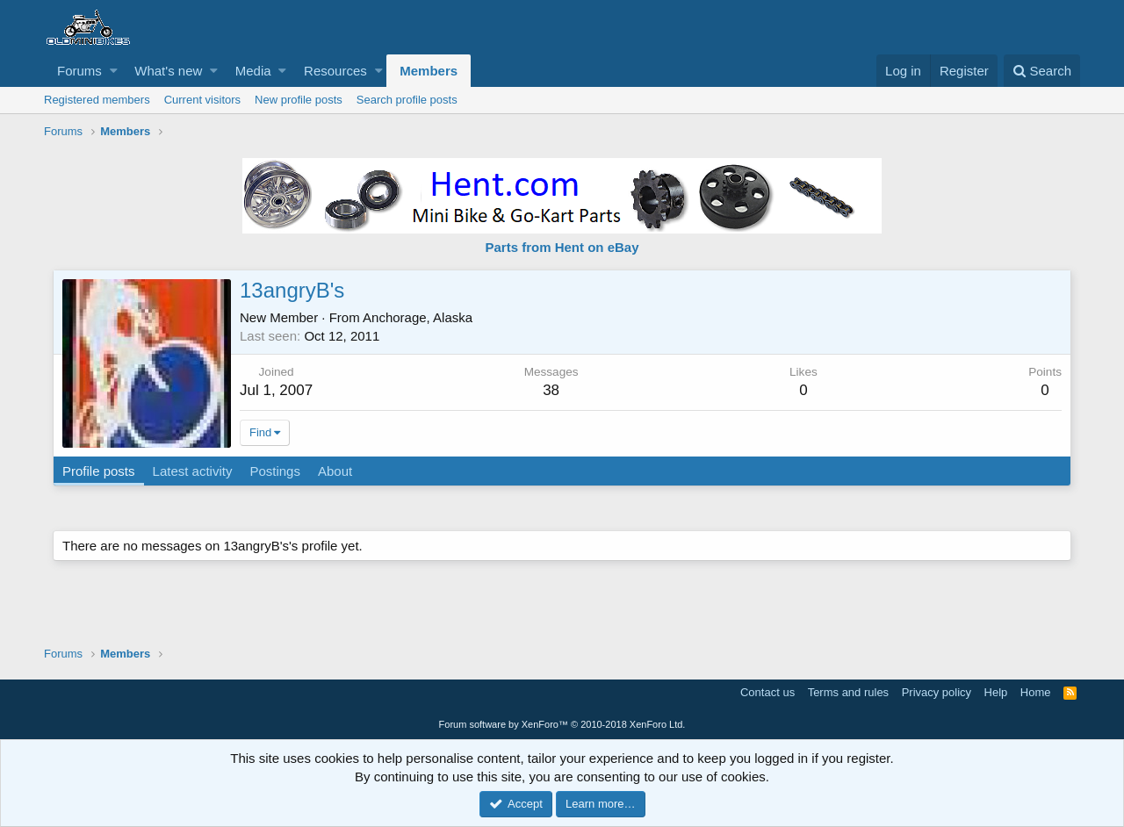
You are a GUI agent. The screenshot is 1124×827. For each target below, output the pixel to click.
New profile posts (298, 99)
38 (551, 390)
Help (996, 692)
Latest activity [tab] (193, 471)
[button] (113, 70)
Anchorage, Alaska (417, 317)
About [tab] (335, 471)
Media (253, 70)
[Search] (1042, 70)
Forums (79, 70)
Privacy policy (936, 692)
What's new (168, 70)
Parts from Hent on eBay (561, 247)
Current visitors (202, 99)
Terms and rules (848, 692)
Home (1035, 692)
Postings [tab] (274, 471)
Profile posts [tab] (98, 471)
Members (429, 70)
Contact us (767, 692)
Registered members (97, 99)
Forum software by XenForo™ (562, 724)
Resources (335, 70)
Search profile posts (407, 99)
